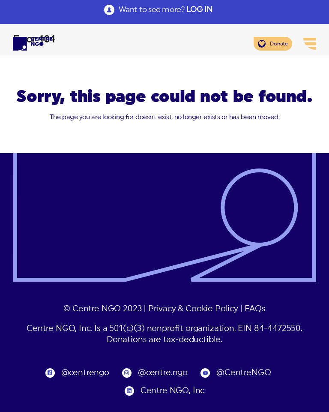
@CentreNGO (243, 373)
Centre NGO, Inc (172, 391)
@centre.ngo (163, 373)
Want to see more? (165, 9)
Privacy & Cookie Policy (193, 309)
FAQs (255, 309)
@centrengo (85, 373)
